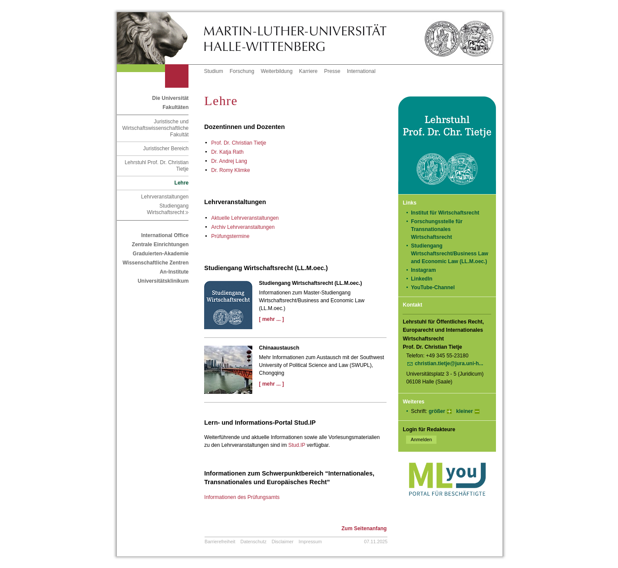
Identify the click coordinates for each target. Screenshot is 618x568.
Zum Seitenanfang (364, 528)
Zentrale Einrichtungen (160, 244)
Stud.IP (296, 445)
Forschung (242, 71)
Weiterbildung (276, 71)
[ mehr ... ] (271, 319)
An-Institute (174, 272)
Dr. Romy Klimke (230, 170)
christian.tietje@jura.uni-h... (449, 363)
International (361, 71)
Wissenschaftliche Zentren (155, 263)
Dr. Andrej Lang (229, 161)
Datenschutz (254, 541)
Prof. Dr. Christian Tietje (238, 143)
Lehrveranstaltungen (164, 197)
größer (437, 411)
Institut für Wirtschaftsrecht (445, 213)
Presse (332, 71)
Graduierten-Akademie (161, 254)
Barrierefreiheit (220, 541)
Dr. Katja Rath (227, 152)
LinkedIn (424, 279)
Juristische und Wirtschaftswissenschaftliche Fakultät (155, 128)
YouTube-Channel (435, 287)
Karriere (308, 71)
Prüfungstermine (230, 236)
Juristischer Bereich (166, 148)
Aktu (244, 218)
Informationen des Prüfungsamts (241, 497)
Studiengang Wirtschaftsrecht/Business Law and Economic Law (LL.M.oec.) (449, 253)
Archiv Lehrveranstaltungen (242, 227)
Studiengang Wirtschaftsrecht (167, 209)
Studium (213, 71)
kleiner (464, 411)
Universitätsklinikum (163, 281)
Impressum (310, 541)
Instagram (426, 270)
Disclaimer (282, 541)
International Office (164, 235)
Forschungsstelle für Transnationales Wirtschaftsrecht (437, 229)
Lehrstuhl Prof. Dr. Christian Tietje (156, 165)
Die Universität (170, 98)
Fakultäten (175, 107)
